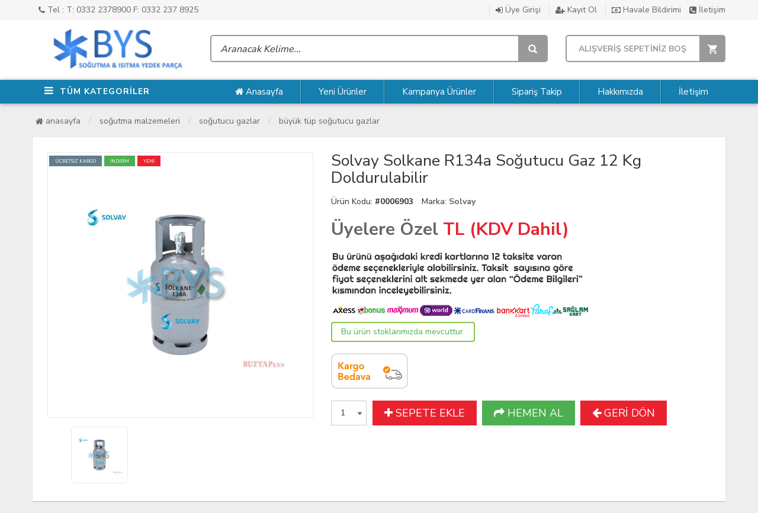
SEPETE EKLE (424, 413)
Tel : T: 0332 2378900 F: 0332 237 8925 (118, 9)
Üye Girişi (518, 9)
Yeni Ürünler (343, 92)
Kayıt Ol (576, 9)
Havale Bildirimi (646, 9)
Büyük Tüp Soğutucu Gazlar (329, 121)
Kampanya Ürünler (439, 92)
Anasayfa (259, 92)
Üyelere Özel (384, 229)
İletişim (707, 9)
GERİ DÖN (623, 413)
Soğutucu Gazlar (229, 121)
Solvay (462, 201)
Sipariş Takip (537, 92)
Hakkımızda (620, 92)
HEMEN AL (528, 413)
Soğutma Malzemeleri (139, 121)
